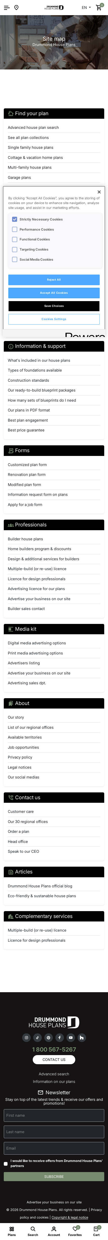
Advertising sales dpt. (27, 682)
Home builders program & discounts (39, 548)
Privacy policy (20, 757)
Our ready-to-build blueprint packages (42, 390)
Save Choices (54, 306)
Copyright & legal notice (70, 1217)
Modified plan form (24, 484)
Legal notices (19, 767)
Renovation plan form (27, 474)
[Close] (99, 192)
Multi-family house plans (30, 167)
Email (11, 1148)
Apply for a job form (25, 504)
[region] (54, 261)
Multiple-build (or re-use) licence (37, 568)
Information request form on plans (38, 494)
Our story (16, 717)
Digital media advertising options (37, 643)
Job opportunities (23, 747)
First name (15, 1115)
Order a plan (18, 831)
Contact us (54, 1059)
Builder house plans (25, 539)
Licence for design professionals (36, 578)
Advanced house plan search (33, 127)
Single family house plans (30, 147)
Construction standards (28, 380)
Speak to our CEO (23, 851)
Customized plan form (27, 464)
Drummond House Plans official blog (40, 886)
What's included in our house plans (39, 360)
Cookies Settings (54, 319)
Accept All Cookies (54, 293)
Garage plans (19, 177)
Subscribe (54, 1176)
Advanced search (54, 1074)
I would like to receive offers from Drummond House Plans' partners (57, 1163)
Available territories (25, 737)
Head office (18, 841)
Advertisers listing (24, 663)
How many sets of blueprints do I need (42, 400)
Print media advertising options (35, 653)
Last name (15, 1131)
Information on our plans (54, 1081)
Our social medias (23, 777)
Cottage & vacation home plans (35, 157)
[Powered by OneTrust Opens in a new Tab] (83, 334)
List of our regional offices (31, 727)
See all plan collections (28, 137)
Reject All (54, 279)
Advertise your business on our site (39, 598)
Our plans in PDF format (29, 410)
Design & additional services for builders (43, 558)
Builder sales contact (26, 608)
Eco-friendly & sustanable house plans (42, 895)
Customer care (21, 811)
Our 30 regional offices (28, 821)
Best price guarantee (26, 430)
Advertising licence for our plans (36, 588)
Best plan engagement (28, 420)
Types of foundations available (35, 370)
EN (85, 7)
